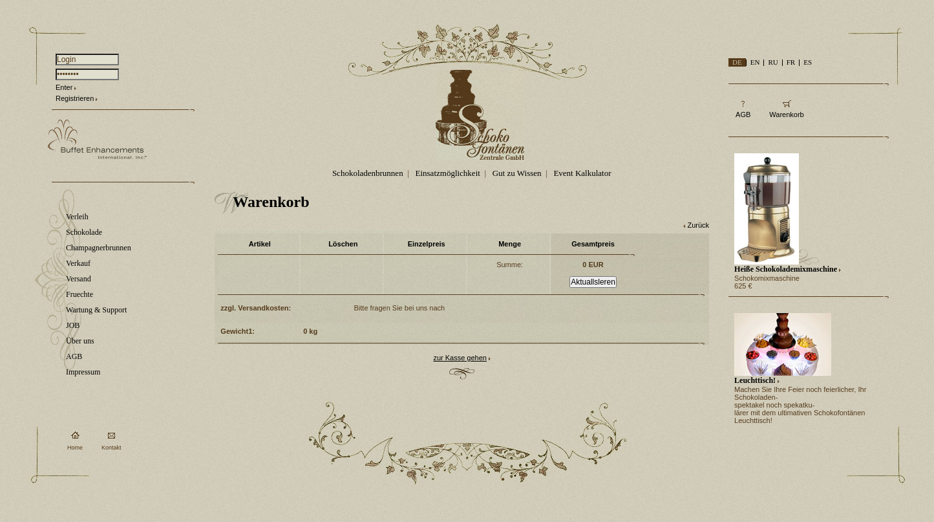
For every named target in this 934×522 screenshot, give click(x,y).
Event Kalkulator (582, 173)
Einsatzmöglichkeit (448, 173)
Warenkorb (786, 114)
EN (755, 62)
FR (791, 62)
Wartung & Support (96, 309)
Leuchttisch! (755, 380)
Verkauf (78, 263)
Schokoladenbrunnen (367, 173)
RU (773, 62)
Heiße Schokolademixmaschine (785, 269)
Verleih (77, 216)
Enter (64, 87)
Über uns (80, 340)
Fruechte (79, 294)
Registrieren (75, 98)
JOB (73, 325)
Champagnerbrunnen (98, 247)
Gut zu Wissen (517, 173)
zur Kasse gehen (460, 358)
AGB (74, 356)
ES (807, 62)
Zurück (698, 225)
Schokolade (84, 232)
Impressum (83, 371)
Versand (78, 278)
